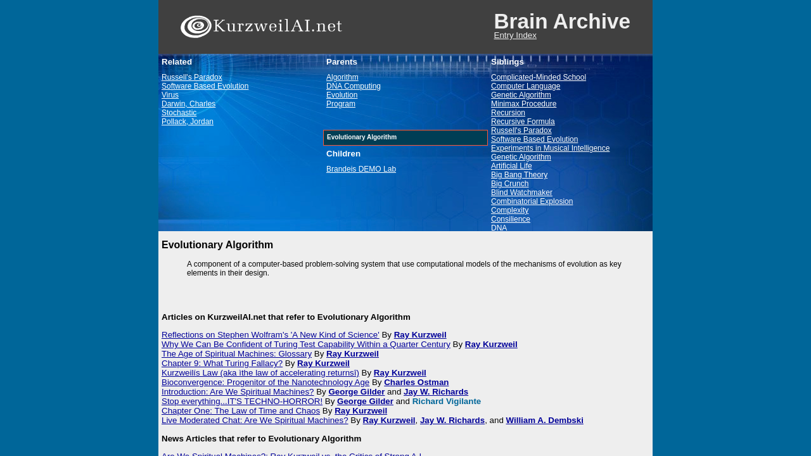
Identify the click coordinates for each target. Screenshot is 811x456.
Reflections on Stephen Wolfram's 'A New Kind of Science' (271, 334)
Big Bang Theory (519, 174)
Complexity (509, 210)
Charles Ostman (416, 382)
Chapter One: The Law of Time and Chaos (241, 410)
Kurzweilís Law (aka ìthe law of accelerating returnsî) (260, 372)
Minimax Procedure (523, 103)
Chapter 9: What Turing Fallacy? (222, 363)
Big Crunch (509, 183)
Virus (170, 95)
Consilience (510, 219)
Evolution (341, 95)
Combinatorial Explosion (532, 201)
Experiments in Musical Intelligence (550, 148)
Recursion (508, 112)
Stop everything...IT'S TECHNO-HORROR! (242, 401)
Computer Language (525, 86)
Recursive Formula (523, 121)
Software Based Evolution (205, 86)
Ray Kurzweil (420, 334)
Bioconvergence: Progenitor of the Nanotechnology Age (265, 382)
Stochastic (179, 112)
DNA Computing (353, 86)
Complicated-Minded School (538, 77)
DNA (499, 228)
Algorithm (342, 77)
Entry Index (515, 35)
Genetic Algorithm (521, 95)
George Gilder (357, 391)
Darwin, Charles (188, 103)
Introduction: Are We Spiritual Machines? (238, 391)
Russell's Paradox (192, 77)
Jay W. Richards (436, 391)
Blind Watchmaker (521, 192)
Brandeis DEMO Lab (361, 169)
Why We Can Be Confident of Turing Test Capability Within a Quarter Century (306, 344)
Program (340, 103)
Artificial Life (511, 166)
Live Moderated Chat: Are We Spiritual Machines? (255, 420)
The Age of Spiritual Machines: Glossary (237, 353)
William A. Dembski (545, 420)
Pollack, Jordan (188, 121)
